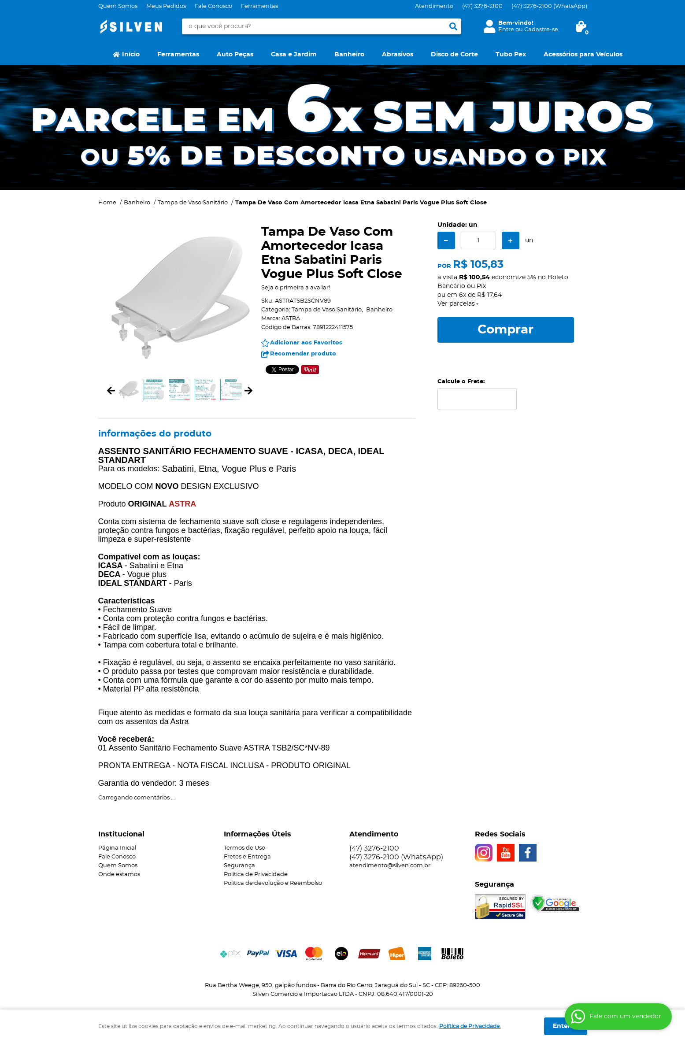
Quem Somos (117, 6)
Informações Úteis (257, 834)
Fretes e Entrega (247, 857)
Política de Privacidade (256, 874)
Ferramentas (259, 6)
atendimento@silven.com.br (389, 866)
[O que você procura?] (453, 26)
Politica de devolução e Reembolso (273, 883)
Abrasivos (397, 55)
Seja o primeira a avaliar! (295, 288)
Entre (506, 30)
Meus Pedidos (166, 6)
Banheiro (349, 55)
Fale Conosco (213, 6)
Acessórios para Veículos (583, 55)
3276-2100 (482, 6)
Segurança (239, 866)
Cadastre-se (541, 30)
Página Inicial (117, 848)
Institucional (121, 834)
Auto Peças (235, 55)
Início (131, 55)
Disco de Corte (454, 55)
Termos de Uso (244, 848)
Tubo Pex (511, 55)
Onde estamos (119, 874)
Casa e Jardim (294, 55)
